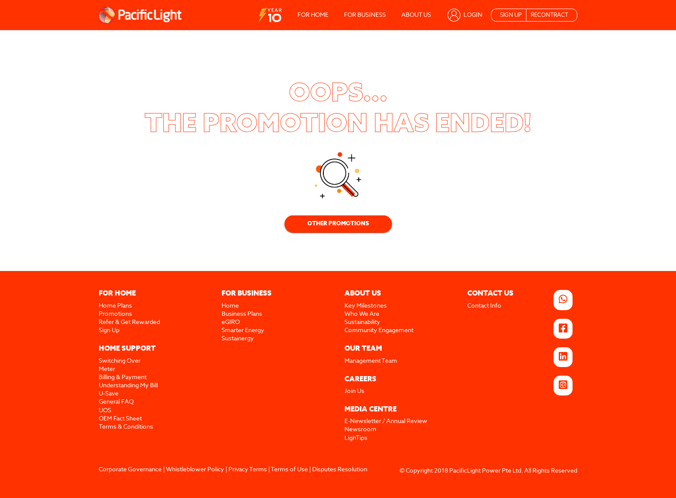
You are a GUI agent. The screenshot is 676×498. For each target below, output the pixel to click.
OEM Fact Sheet (120, 419)
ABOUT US (416, 15)
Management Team (370, 361)
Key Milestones (365, 306)
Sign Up (109, 330)
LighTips (355, 438)
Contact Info (484, 306)
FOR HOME (313, 15)
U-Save (109, 394)
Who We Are (361, 314)
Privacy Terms (247, 470)
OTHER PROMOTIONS (338, 224)
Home (230, 306)
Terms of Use (289, 470)
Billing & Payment (123, 377)
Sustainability (362, 322)
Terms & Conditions (126, 427)
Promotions (115, 314)
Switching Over (120, 361)
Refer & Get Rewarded (129, 322)
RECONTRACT (549, 15)
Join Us (354, 391)
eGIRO (231, 322)
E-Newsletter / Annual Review (385, 421)
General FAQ (116, 402)
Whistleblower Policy (195, 470)
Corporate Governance (130, 470)
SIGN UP (511, 15)
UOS (105, 411)
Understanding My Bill (128, 386)
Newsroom (360, 429)
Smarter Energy (243, 330)
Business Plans (242, 314)
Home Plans (115, 306)
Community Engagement (378, 330)
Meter (107, 369)
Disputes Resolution (339, 470)
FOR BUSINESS (365, 15)
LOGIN (472, 15)
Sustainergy (238, 339)
